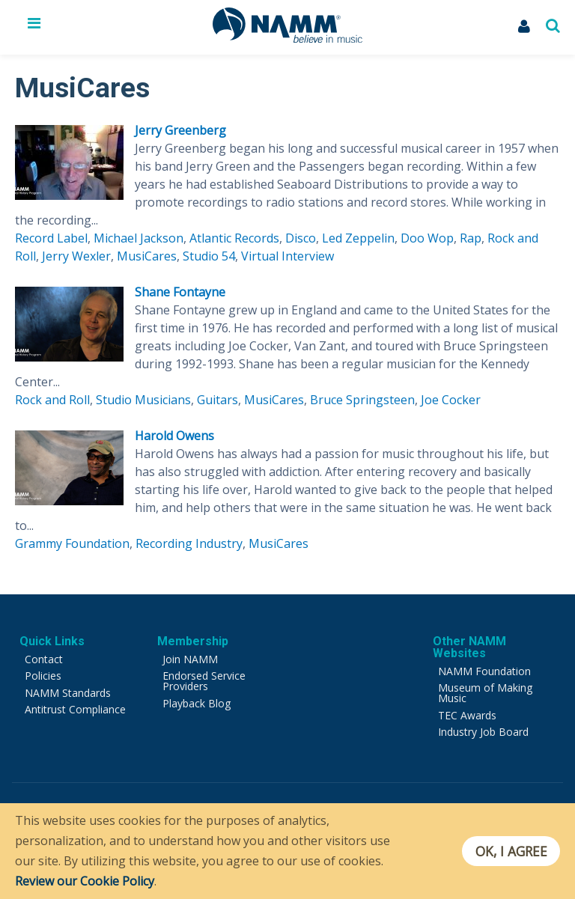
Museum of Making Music (485, 692)
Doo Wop (427, 238)
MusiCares (147, 256)
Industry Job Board (483, 732)
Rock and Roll (52, 399)
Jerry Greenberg (180, 130)
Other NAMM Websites (469, 647)
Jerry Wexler (76, 256)
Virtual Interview (287, 256)
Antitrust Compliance (75, 709)
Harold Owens (174, 435)
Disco (300, 238)
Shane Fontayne (180, 292)
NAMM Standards (68, 693)
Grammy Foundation (72, 543)
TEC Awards (467, 715)
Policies (43, 675)
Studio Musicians (143, 399)
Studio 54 (209, 256)
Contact (44, 659)
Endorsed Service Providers (204, 680)
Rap (470, 238)
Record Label (51, 238)
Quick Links (52, 641)
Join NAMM (190, 659)
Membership (192, 641)
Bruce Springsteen (362, 399)
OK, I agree (510, 851)
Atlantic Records (234, 238)
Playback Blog (196, 703)
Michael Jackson (138, 238)
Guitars (217, 399)
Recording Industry (189, 543)
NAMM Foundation (484, 671)
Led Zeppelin (358, 238)
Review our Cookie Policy (84, 881)
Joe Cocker (451, 399)
